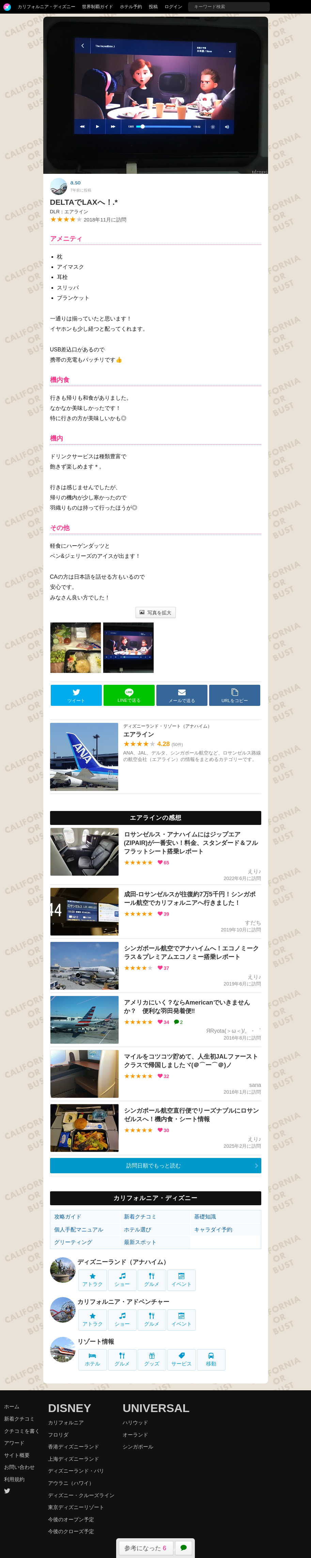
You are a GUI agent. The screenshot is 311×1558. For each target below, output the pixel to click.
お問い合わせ (19, 1467)
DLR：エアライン (69, 211)
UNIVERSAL (156, 1408)
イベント (181, 1280)
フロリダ (58, 1435)
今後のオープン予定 (71, 1519)
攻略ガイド (67, 1217)
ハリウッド (135, 1422)
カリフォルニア (66, 1422)
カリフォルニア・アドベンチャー (123, 1301)
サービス (181, 1359)
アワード (14, 1443)
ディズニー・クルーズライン (81, 1495)
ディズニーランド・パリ (76, 1471)
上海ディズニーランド (73, 1459)
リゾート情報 (95, 1341)
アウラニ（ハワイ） (71, 1483)
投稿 (153, 6)
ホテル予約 (131, 6)
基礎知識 (205, 1217)
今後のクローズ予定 (71, 1531)
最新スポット (140, 1242)
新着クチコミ (140, 1217)
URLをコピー (234, 695)
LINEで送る (129, 695)
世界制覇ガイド (97, 6)
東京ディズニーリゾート (76, 1507)
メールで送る (182, 695)
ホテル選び (137, 1229)
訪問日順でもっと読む (153, 1165)
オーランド (135, 1435)
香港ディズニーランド (73, 1446)
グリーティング (73, 1242)
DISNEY (69, 1408)
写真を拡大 (155, 612)
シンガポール (138, 1446)
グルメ (151, 1280)
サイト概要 (17, 1455)
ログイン (173, 6)
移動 (211, 1359)
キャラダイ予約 (213, 1229)
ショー (122, 1280)
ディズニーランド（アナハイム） (123, 1262)
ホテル (92, 1359)
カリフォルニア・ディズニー (46, 6)
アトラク (92, 1280)
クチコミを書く (22, 1431)
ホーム (11, 1406)
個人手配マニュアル (78, 1229)
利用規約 (14, 1479)
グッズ (151, 1359)
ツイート (76, 695)
